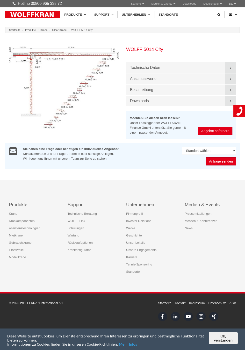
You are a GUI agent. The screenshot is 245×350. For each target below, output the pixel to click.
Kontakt (180, 303)
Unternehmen (136, 14)
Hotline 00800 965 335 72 (37, 3)
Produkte (75, 14)
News (189, 228)
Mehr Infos (128, 344)
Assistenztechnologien (24, 228)
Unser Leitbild (135, 242)
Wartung (73, 235)
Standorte (168, 14)
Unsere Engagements (141, 249)
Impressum (197, 303)
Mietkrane (16, 235)
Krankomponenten (22, 220)
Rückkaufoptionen (80, 242)
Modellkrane (17, 257)
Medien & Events (163, 3)
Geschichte (134, 235)
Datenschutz (217, 303)
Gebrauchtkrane (20, 242)
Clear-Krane (59, 30)
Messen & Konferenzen (201, 220)
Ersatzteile (16, 249)
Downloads (189, 3)
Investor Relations (138, 220)
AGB (233, 303)
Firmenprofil (134, 213)
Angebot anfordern (216, 131)
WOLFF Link (76, 220)
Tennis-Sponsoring (139, 264)
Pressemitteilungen (198, 213)
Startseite (15, 30)
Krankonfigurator (79, 249)
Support (103, 14)
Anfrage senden (221, 161)
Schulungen (76, 228)
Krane (43, 30)
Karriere (137, 3)
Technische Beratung (82, 213)
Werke (130, 228)
